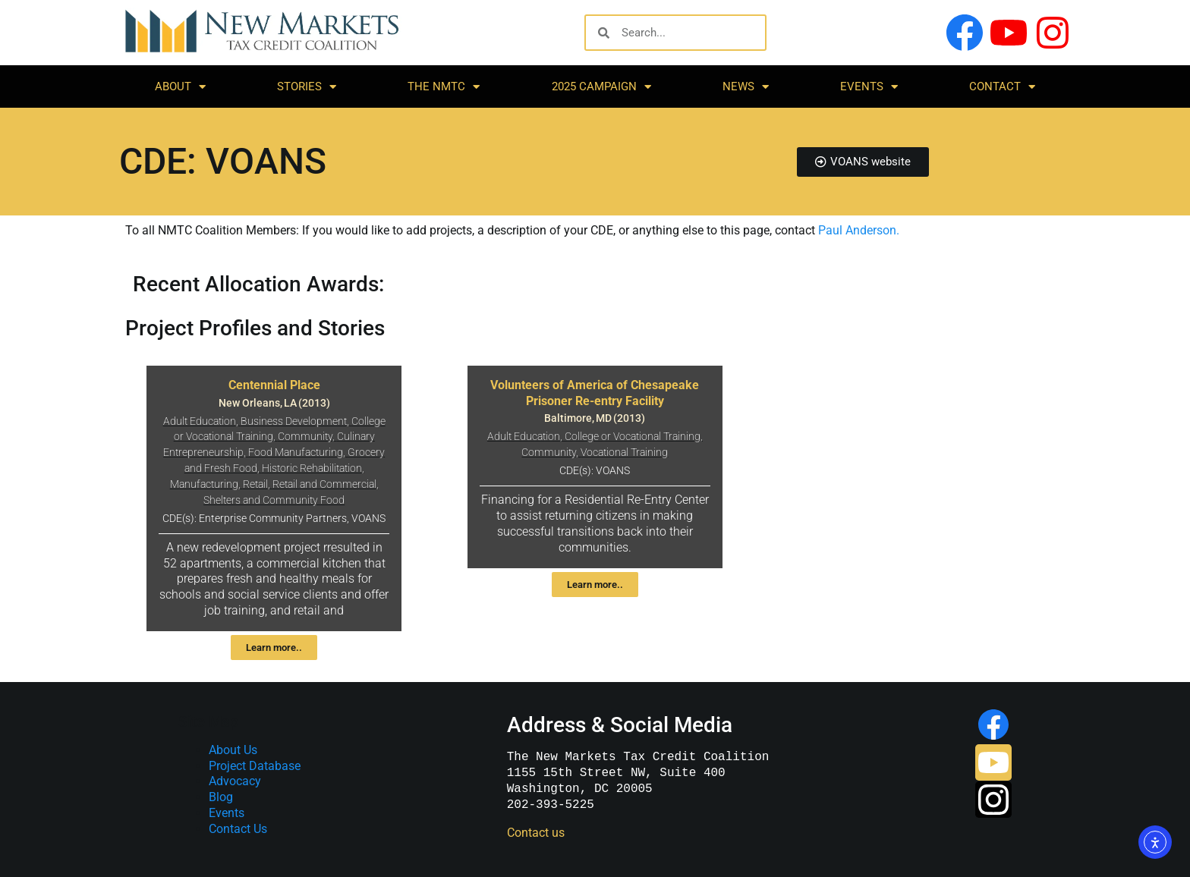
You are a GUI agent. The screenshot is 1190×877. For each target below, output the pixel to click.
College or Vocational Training (632, 436)
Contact (1002, 87)
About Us (233, 750)
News (745, 87)
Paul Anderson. (858, 230)
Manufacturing (204, 484)
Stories (306, 87)
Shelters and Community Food (274, 500)
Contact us (536, 832)
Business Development (294, 421)
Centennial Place (274, 385)
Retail (255, 484)
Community (305, 436)
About (180, 87)
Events (869, 87)
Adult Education (199, 421)
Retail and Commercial (324, 484)
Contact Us (238, 829)
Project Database (255, 766)
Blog (221, 797)
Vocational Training (624, 452)
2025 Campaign (601, 87)
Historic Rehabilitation (312, 468)
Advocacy (235, 781)
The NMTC (444, 87)
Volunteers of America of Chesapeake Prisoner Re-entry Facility (594, 393)
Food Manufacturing (295, 452)
